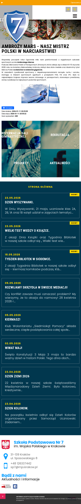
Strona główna (40, 187)
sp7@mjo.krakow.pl (68, 9)
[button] (2, 2)
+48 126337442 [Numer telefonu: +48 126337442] (21, 463)
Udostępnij (7, 108)
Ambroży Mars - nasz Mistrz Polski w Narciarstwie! (35, 49)
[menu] (75, 16)
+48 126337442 (74, 9)
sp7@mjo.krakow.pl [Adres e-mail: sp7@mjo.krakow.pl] (24, 467)
